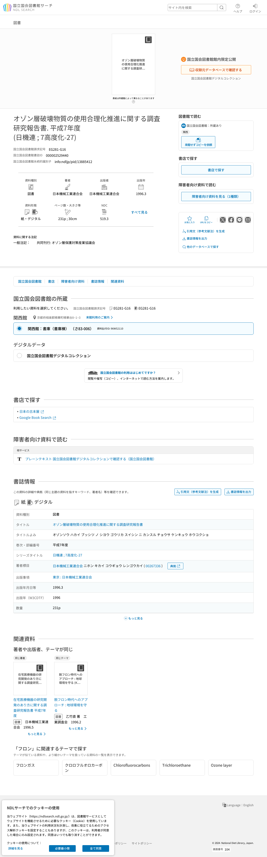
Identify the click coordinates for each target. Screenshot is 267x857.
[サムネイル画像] (30, 678)
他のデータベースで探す (200, 247)
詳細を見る (15, 848)
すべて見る (139, 212)
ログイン (255, 7)
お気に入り (189, 220)
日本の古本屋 (31, 411)
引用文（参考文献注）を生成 (203, 231)
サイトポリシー (142, 843)
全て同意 (96, 848)
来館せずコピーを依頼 (198, 142)
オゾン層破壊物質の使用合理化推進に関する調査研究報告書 (98, 524)
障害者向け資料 (72, 281)
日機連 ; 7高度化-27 (67, 554)
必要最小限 (62, 848)
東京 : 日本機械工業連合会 (72, 577)
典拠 (175, 566)
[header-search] (197, 7)
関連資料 (117, 281)
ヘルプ (237, 7)
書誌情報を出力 (194, 238)
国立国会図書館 (30, 281)
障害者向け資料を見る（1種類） (216, 196)
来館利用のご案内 (100, 317)
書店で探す (216, 169)
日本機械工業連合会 (68, 565)
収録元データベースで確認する (215, 69)
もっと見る (37, 733)
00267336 (153, 565)
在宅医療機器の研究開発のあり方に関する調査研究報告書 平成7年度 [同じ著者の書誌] (30, 707)
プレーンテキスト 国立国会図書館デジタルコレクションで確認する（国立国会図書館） (90, 458)
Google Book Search (38, 417)
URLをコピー (206, 220)
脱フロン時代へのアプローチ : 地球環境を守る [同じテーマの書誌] (71, 705)
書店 (51, 281)
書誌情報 (97, 281)
